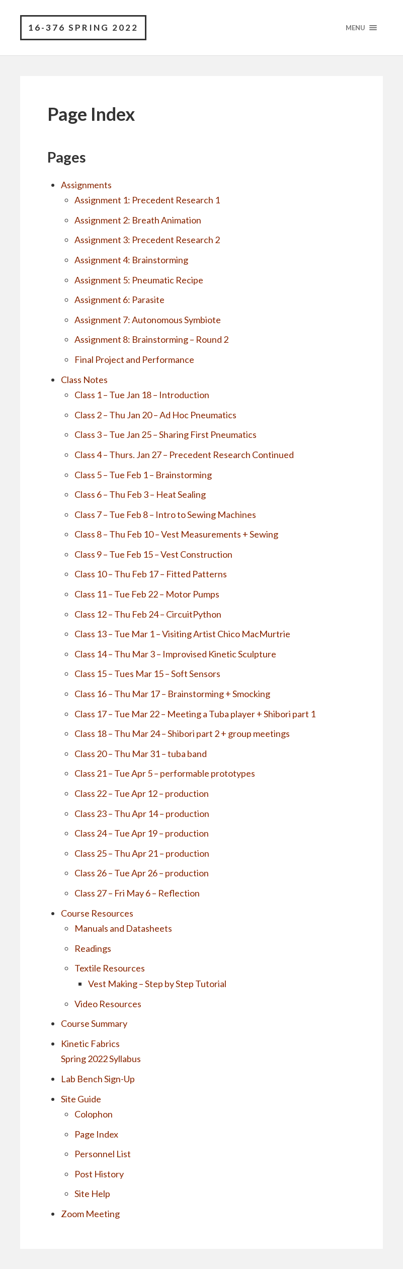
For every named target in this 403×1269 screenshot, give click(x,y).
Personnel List (102, 1153)
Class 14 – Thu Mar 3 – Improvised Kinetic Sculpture (175, 653)
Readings (92, 948)
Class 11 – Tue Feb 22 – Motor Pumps (146, 594)
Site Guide (81, 1098)
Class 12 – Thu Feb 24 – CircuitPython (147, 614)
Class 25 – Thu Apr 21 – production (141, 853)
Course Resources (97, 913)
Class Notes (84, 379)
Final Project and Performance (134, 359)
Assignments (86, 184)
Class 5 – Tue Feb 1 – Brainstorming (143, 474)
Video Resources (107, 1003)
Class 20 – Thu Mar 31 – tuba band (140, 753)
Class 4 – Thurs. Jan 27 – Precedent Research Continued (184, 454)
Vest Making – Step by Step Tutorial (157, 983)
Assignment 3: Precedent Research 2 (147, 239)
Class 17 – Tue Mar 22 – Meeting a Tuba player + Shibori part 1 (194, 713)
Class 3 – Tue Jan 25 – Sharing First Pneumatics (165, 434)
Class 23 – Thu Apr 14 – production (141, 813)
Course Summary (94, 1023)
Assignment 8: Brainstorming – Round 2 (151, 339)
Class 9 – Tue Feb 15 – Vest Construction (153, 554)
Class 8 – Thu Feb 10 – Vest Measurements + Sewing (176, 534)
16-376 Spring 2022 (83, 27)
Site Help (92, 1193)
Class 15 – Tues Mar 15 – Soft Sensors (147, 673)
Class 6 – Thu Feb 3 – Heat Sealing (140, 494)
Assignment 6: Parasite (119, 299)
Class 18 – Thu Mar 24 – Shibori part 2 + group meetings (182, 733)
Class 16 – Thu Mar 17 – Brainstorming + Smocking (172, 693)
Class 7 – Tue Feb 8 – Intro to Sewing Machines (165, 514)
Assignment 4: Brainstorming (131, 259)
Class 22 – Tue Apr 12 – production (141, 793)
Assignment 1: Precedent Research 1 (147, 199)
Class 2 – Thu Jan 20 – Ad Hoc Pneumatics (155, 414)
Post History (99, 1173)
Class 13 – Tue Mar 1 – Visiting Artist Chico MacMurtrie (182, 633)
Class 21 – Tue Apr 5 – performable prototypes (164, 773)
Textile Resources (109, 968)
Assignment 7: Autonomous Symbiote (147, 319)
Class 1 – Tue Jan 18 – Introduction (141, 394)
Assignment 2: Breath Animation (137, 220)
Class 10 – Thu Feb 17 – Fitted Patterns (150, 573)
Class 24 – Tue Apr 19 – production (141, 833)
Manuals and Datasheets (123, 928)
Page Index (96, 1134)
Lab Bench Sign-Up (98, 1078)
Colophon (93, 1113)
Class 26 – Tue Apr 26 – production (141, 872)
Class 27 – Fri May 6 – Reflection (137, 893)
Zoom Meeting (90, 1213)
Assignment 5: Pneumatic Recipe (138, 279)
